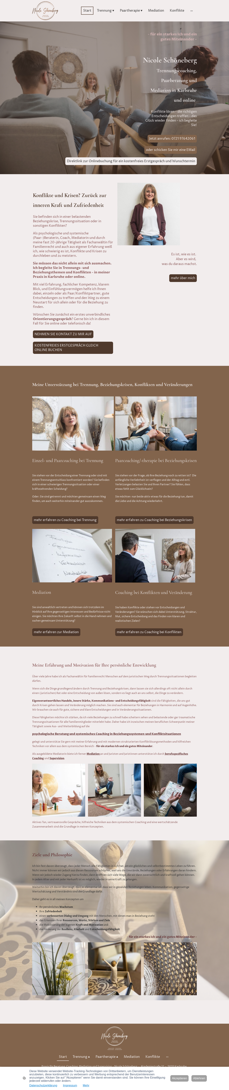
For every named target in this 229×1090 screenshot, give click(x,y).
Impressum (70, 1085)
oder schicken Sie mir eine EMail (170, 150)
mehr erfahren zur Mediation (56, 632)
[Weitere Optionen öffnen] (191, 10)
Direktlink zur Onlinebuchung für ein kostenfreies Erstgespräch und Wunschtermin (131, 161)
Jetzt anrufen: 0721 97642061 (172, 138)
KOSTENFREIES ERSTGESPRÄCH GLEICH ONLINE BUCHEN (66, 347)
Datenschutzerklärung (43, 1085)
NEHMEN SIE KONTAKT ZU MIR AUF (63, 334)
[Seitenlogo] (45, 10)
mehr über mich (183, 278)
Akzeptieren (179, 1078)
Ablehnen (199, 1078)
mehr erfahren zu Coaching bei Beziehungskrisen (154, 520)
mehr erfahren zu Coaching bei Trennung (65, 520)
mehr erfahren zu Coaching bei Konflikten (149, 632)
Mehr (86, 1085)
